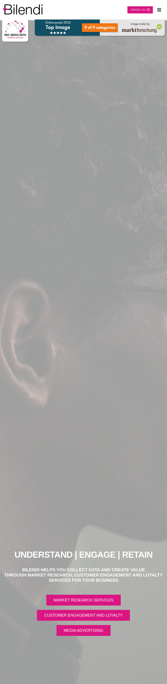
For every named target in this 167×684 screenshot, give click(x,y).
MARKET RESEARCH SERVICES (83, 600)
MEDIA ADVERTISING (83, 630)
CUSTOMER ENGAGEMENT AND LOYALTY (83, 615)
